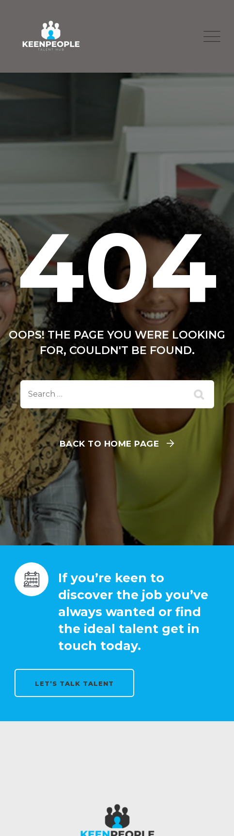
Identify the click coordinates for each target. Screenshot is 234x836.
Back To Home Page (109, 444)
